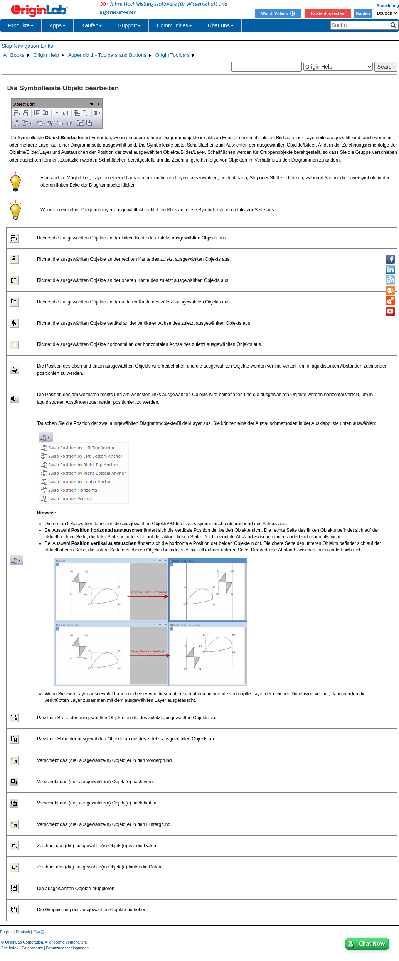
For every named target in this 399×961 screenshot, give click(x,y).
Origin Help (46, 55)
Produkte (21, 25)
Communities (174, 25)
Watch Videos (278, 13)
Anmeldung (387, 5)
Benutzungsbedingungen (67, 948)
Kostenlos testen (327, 13)
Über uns (221, 25)
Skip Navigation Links (27, 46)
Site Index (9, 948)
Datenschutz (32, 948)
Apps (57, 25)
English (6, 932)
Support (129, 25)
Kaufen (363, 13)
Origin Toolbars (172, 55)
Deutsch (23, 932)
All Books (14, 55)
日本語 (39, 932)
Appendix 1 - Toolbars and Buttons (107, 55)
